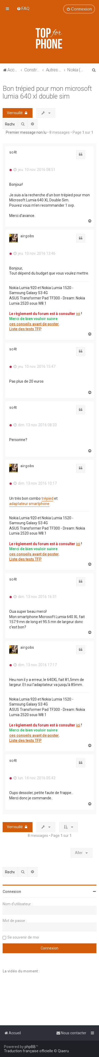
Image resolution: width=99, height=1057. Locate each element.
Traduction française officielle (28, 1051)
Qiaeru (63, 1051)
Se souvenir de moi (23, 937)
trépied (47, 498)
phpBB (30, 1047)
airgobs (27, 236)
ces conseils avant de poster (34, 324)
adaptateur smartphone (29, 504)
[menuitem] (23, 8)
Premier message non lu (26, 132)
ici (78, 314)
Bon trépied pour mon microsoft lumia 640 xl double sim (47, 92)
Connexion (12, 891)
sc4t (13, 152)
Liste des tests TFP (25, 329)
